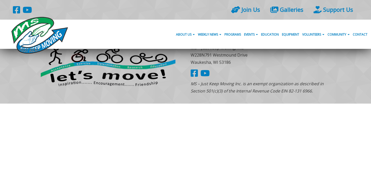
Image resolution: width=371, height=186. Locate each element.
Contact (360, 34)
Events (251, 34)
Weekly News (209, 34)
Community (338, 34)
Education (270, 34)
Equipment (290, 34)
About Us (185, 34)
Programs (232, 34)
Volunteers (313, 34)
